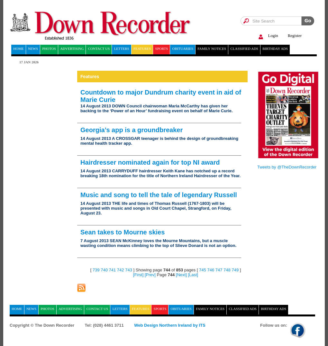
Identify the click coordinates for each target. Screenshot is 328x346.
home (18, 48)
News (33, 48)
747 (219, 270)
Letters (121, 48)
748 (227, 270)
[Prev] (150, 274)
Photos (49, 48)
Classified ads (244, 48)
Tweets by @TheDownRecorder (286, 167)
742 (120, 270)
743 (128, 270)
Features (142, 48)
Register (295, 35)
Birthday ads (275, 48)
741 (112, 270)
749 (235, 270)
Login (267, 36)
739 (96, 270)
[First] (138, 274)
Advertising (72, 48)
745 (202, 270)
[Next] (181, 274)
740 (104, 270)
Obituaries (182, 48)
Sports (161, 48)
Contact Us (99, 48)
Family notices (211, 48)
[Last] (193, 274)
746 (210, 270)
